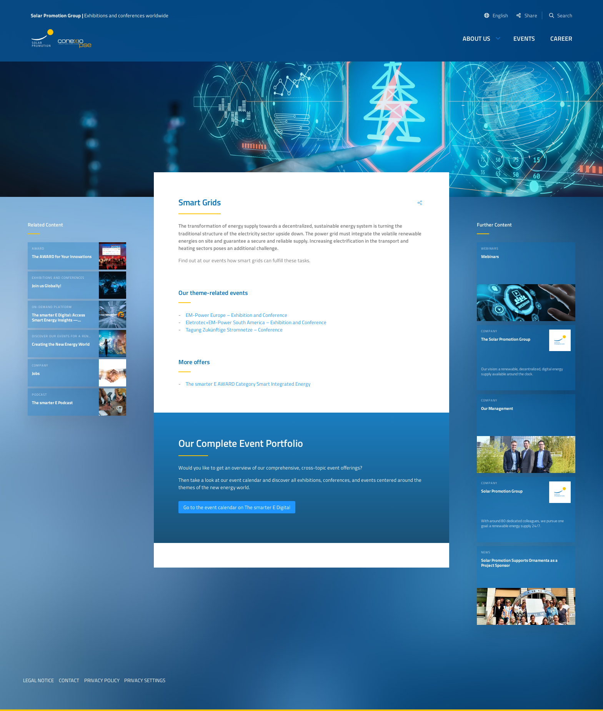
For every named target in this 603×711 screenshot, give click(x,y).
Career (561, 38)
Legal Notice (38, 680)
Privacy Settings (144, 680)
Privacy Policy (102, 680)
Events (524, 38)
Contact (69, 680)
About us (476, 38)
